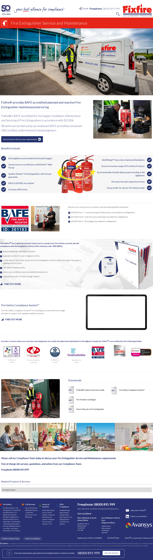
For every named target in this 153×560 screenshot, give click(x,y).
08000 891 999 (89, 553)
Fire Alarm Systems (9, 508)
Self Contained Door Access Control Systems (48, 513)
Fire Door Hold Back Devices (12, 526)
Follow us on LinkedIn (139, 516)
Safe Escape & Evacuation (11, 524)
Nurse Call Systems (31, 508)
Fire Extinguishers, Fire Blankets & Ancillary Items (12, 510)
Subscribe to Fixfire (138, 510)
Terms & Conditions (32, 539)
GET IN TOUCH (111, 553)
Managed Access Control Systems (48, 522)
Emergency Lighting (9, 517)
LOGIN (85, 9)
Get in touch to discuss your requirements (20, 139)
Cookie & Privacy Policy (10, 539)
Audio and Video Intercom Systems (48, 517)
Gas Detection (15, 521)
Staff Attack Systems (31, 510)
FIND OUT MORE (12, 284)
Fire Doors (7, 528)
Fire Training (16, 530)
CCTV (50, 524)
